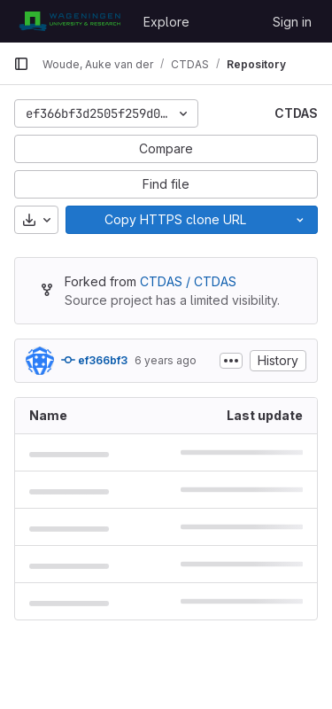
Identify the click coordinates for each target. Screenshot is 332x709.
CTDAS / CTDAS (188, 281)
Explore (166, 21)
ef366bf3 (94, 360)
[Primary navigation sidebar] (21, 64)
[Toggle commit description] (231, 361)
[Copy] (174, 220)
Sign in (292, 21)
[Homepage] (69, 21)
